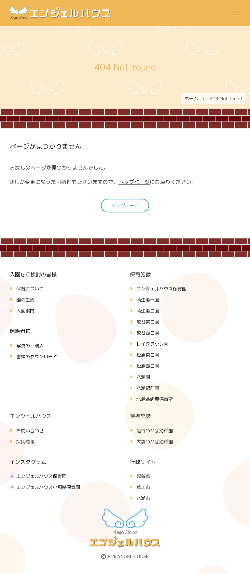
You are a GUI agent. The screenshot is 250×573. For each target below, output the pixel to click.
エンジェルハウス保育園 (161, 289)
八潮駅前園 (147, 388)
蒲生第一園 (147, 300)
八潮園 (143, 377)
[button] (237, 13)
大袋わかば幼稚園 (154, 442)
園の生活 (25, 300)
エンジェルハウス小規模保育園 (48, 487)
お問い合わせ (30, 430)
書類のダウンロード (36, 356)
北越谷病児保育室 (154, 399)
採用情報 (25, 442)
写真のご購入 (30, 345)
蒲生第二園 (147, 311)
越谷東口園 (147, 322)
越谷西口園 (147, 333)
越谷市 (143, 476)
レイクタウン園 (152, 344)
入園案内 (25, 311)
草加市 (143, 487)
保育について (30, 289)
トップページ (134, 181)
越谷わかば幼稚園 (154, 430)
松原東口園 (147, 355)
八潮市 (143, 498)
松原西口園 (147, 366)
